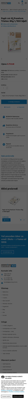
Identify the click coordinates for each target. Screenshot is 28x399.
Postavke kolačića (6, 396)
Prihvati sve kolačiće (18, 396)
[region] (14, 199)
